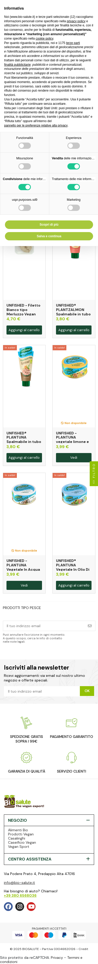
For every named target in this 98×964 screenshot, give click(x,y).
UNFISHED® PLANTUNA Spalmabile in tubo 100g (23, 439)
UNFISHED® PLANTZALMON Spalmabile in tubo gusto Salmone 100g (73, 314)
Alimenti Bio (18, 830)
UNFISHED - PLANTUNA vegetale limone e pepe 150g (72, 439)
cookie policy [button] (44, 38)
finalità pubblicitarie (17, 64)
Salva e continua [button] (49, 236)
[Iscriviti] (89, 626)
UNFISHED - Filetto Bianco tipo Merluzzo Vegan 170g (23, 312)
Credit (83, 949)
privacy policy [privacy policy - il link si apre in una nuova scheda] (76, 21)
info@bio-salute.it (19, 882)
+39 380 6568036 (20, 895)
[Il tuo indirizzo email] (44, 626)
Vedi (73, 457)
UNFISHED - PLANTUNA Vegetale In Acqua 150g (23, 567)
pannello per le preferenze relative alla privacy (36, 125)
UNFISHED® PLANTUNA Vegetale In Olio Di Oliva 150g (72, 567)
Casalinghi (16, 838)
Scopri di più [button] (49, 224)
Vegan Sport (18, 846)
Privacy (57, 957)
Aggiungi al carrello (24, 330)
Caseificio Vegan (22, 842)
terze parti (73, 43)
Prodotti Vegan (21, 834)
